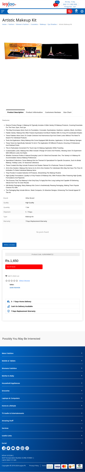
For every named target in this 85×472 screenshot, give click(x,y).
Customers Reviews (53, 112)
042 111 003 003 (70, 4)
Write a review (24, 281)
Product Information (34, 112)
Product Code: (37, 254)
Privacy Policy (34, 465)
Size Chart (67, 112)
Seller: (12, 285)
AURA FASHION (15, 288)
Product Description (15, 112)
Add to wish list (12, 276)
